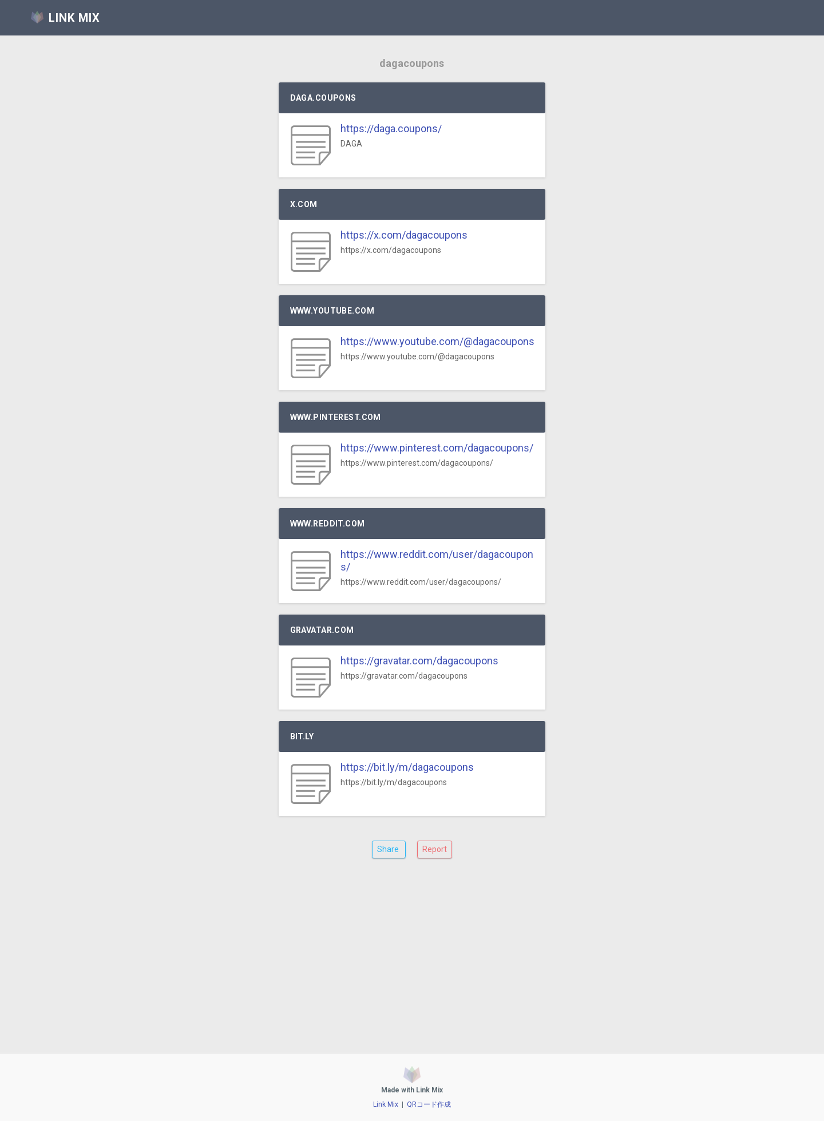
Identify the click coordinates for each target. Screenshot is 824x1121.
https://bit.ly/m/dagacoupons (407, 767)
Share (389, 849)
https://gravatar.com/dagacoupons (419, 661)
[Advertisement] (412, 965)
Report (434, 849)
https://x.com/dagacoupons (404, 235)
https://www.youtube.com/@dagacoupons (437, 341)
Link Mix (385, 1104)
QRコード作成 (429, 1104)
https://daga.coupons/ (391, 128)
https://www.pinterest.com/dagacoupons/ (436, 448)
